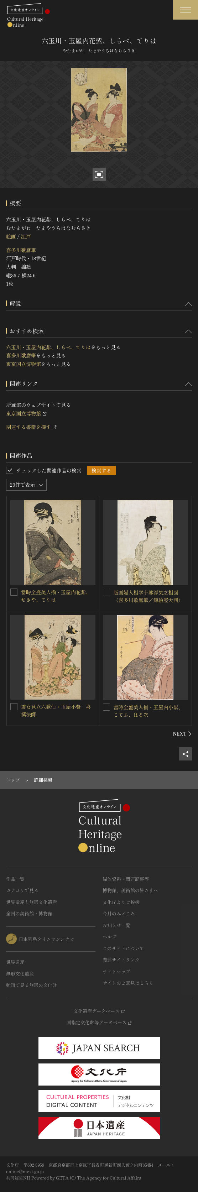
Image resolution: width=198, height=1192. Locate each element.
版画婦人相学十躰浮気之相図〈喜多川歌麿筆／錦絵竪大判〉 (148, 596)
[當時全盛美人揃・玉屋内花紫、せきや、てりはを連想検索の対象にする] (13, 592)
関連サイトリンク (121, 959)
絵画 (11, 236)
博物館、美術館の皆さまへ (130, 890)
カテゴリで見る (22, 890)
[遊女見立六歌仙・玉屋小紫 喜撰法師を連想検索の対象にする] (13, 706)
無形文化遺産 (20, 973)
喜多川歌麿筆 (21, 249)
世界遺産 (15, 961)
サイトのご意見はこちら (128, 982)
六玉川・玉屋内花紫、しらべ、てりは (48, 347)
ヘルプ (109, 936)
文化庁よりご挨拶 (121, 902)
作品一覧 (15, 878)
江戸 (26, 236)
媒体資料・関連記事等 (126, 878)
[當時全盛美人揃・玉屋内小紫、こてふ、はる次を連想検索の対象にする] (106, 707)
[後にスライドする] (182, 733)
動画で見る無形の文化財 (31, 985)
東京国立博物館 (23, 363)
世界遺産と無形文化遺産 (31, 902)
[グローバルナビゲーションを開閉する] (185, 10)
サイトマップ (116, 971)
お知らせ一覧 (116, 925)
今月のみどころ (119, 913)
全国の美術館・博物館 (29, 913)
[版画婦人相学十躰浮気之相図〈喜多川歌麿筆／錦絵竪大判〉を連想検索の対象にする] (106, 592)
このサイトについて (123, 948)
